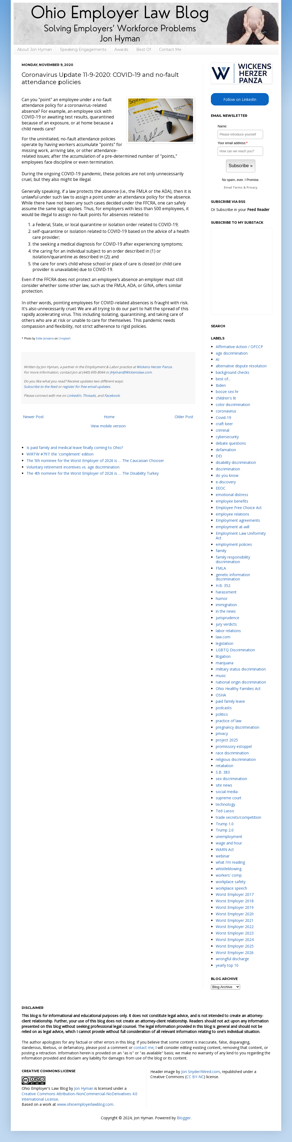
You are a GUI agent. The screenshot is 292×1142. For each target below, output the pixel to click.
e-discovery (226, 481)
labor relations (228, 630)
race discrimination (232, 752)
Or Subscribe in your (240, 209)
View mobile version (108, 425)
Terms (238, 187)
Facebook (112, 395)
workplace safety (230, 881)
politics (222, 714)
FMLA (221, 568)
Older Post (184, 416)
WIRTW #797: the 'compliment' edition (60, 454)
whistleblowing (228, 868)
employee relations (232, 514)
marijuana (224, 662)
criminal (222, 430)
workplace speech (231, 888)
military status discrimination (241, 669)
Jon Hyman (83, 1088)
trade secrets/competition (238, 817)
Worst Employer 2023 (235, 933)
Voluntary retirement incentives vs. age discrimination (73, 467)
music (221, 675)
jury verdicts (226, 624)
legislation (224, 643)
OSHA (221, 695)
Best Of (143, 49)
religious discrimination (236, 759)
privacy (222, 733)
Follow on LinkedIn (239, 99)
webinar (223, 856)
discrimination (228, 468)
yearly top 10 (227, 965)
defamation (226, 449)
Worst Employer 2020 (235, 913)
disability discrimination (236, 462)
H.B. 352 (223, 585)
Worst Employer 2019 (235, 907)
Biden (221, 385)
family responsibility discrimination (233, 559)
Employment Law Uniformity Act (241, 535)
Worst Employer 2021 (235, 920)
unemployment (229, 836)
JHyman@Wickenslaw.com (131, 372)
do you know (227, 475)
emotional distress (232, 494)
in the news (226, 611)
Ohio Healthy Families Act (238, 688)
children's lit (226, 398)
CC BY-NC (195, 1076)
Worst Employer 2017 (235, 894)
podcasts (224, 707)
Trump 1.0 (225, 823)
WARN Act (225, 849)
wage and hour (229, 843)
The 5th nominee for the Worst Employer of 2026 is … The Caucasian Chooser (95, 460)
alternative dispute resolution (241, 365)
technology (225, 804)
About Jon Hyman (34, 49)
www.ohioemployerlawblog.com (85, 1104)
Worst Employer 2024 (235, 939)
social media (227, 791)
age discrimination (232, 353)
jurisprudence (227, 617)
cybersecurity (227, 436)
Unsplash (65, 338)
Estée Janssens (45, 338)
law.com (223, 636)
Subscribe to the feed (40, 386)
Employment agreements (238, 520)
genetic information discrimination (233, 577)
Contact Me (170, 49)
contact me (144, 1047)
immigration (226, 604)
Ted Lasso (225, 810)
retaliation (224, 765)
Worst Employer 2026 (235, 952)
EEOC (220, 488)
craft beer (224, 423)
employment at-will (232, 526)
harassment (226, 592)
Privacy (252, 187)
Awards (121, 49)
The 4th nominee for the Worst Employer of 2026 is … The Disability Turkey (92, 473)
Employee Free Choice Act (239, 507)
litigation (223, 656)
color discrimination (233, 404)
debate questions (231, 443)
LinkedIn (74, 395)
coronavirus (226, 411)
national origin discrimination (241, 682)
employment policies (234, 544)
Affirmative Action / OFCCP (239, 346)
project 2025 (227, 739)
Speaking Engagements (83, 49)
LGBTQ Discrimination (235, 649)
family (221, 550)
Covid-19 (223, 417)
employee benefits (232, 501)
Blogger (184, 1117)
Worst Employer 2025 (235, 946)
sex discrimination (231, 778)
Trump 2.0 (225, 830)
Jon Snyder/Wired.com (200, 1071)
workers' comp (229, 875)
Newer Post (33, 416)
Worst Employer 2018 (235, 900)
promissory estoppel (234, 746)
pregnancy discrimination (237, 727)
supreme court (228, 797)
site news (224, 785)
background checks (232, 372)
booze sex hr (227, 391)
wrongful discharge (232, 958)
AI (217, 359)
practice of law (228, 720)
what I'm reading (230, 862)
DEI (219, 455)
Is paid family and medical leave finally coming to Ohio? (74, 447)
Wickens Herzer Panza (154, 367)
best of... (223, 378)
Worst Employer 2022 (235, 926)
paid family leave (230, 701)
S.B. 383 (223, 772)
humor (221, 598)
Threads (89, 395)
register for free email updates (86, 386)
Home (109, 416)
